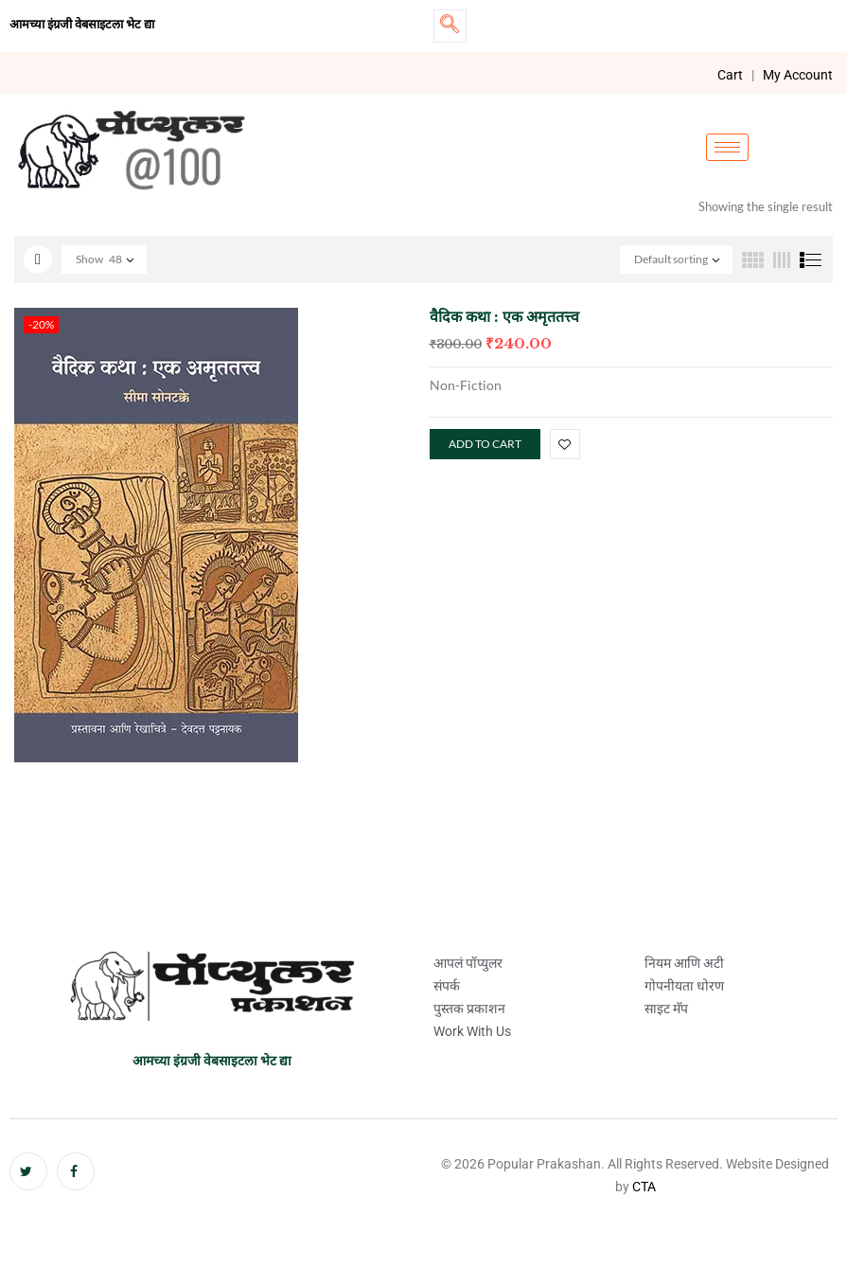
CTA (644, 1186)
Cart (730, 74)
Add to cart (485, 444)
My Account (798, 74)
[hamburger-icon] (727, 147)
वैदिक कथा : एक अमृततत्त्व (504, 316)
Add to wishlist (565, 444)
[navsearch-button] (450, 26)
